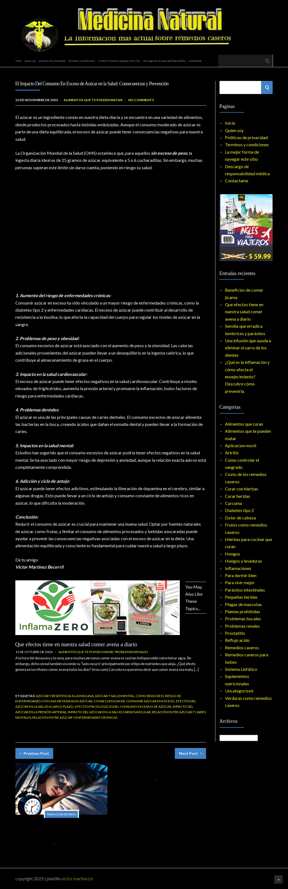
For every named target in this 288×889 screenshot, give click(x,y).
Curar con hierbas (241, 488)
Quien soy (30, 60)
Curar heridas (237, 496)
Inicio (18, 60)
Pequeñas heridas (241, 597)
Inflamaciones (238, 568)
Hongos (232, 553)
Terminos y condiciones (82, 60)
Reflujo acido (237, 640)
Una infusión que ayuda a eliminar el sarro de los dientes (248, 348)
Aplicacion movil (240, 445)
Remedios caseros (242, 647)
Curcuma (233, 503)
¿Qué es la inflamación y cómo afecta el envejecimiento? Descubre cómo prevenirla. (247, 376)
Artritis (232, 452)
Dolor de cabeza (240, 517)
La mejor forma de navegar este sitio (119, 60)
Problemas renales (131, 652)
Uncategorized (239, 690)
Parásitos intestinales (245, 589)
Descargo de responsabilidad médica (164, 60)
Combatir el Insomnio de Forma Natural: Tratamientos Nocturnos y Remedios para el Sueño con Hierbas (60, 830)
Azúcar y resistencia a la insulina (64, 696)
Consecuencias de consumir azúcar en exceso (134, 701)
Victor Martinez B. (77, 878)
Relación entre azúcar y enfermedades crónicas (74, 717)
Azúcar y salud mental (114, 696)
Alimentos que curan (244, 423)
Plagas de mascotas (243, 604)
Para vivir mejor (240, 582)
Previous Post (34, 753)
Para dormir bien (61, 814)
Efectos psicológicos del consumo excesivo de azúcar (123, 706)
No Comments (141, 100)
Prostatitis (235, 633)
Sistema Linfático (241, 669)
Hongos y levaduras (243, 560)
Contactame (195, 60)
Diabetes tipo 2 (239, 510)
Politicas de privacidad (52, 60)
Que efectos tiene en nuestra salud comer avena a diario (76, 644)
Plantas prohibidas (242, 611)
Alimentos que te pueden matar (93, 100)
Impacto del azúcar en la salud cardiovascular (109, 712)
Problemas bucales (243, 618)
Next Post (190, 753)
